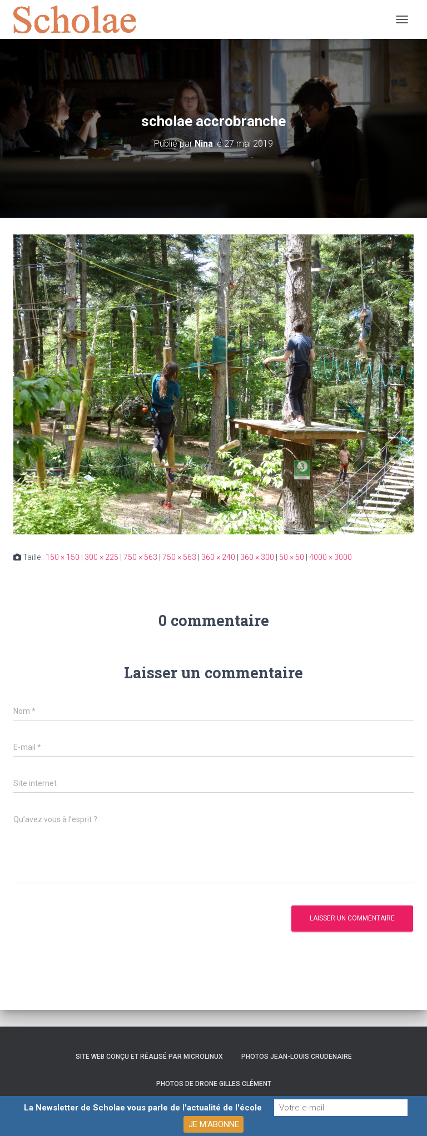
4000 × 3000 (330, 557)
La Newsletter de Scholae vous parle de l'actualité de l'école (143, 1108)
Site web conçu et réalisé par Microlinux (149, 1056)
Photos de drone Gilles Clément (213, 1084)
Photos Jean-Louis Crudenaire (296, 1056)
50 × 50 (291, 557)
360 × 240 (218, 557)
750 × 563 (140, 557)
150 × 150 (63, 557)
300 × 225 (101, 557)
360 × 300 (257, 557)
